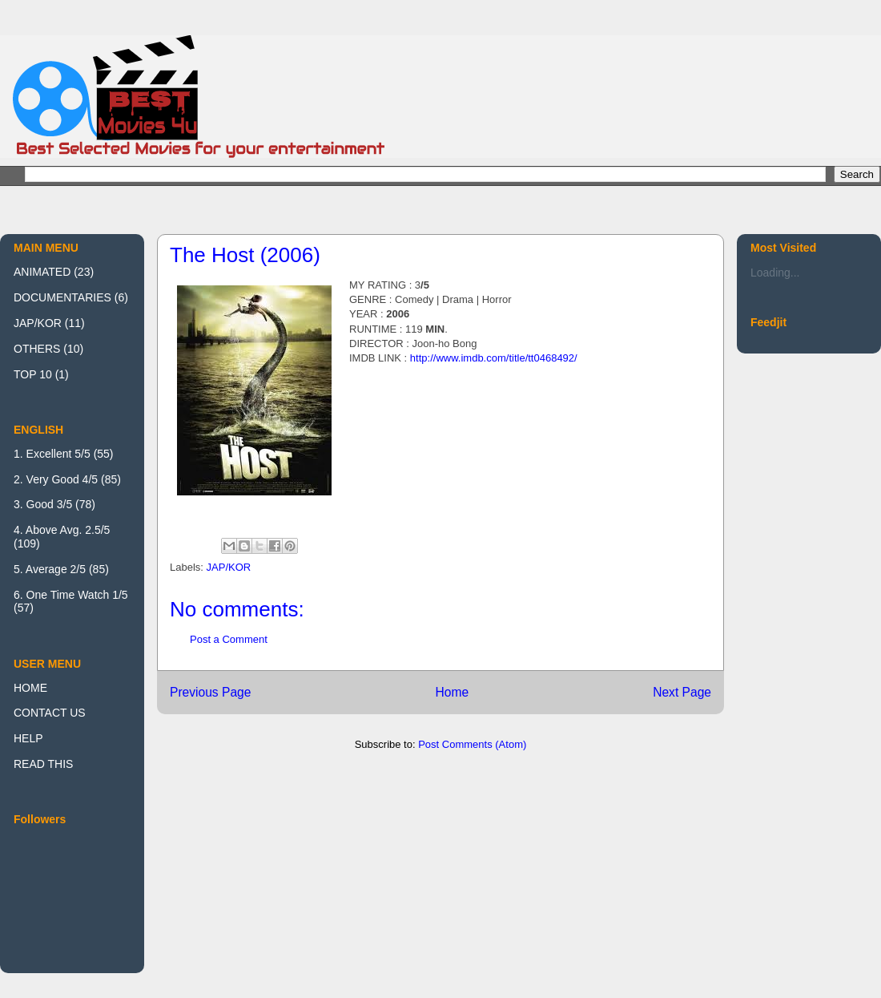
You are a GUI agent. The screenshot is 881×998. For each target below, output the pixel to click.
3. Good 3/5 (43, 504)
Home (452, 692)
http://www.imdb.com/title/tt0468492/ (493, 358)
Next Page (682, 692)
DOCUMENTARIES (62, 297)
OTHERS (37, 348)
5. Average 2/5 (50, 569)
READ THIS (43, 764)
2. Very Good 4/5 (56, 479)
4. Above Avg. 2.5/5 (62, 529)
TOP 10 (33, 374)
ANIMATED (42, 271)
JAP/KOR (229, 567)
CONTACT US (50, 712)
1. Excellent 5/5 (52, 453)
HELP (28, 738)
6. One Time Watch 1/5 (71, 594)
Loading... (775, 272)
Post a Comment (229, 639)
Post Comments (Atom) (472, 744)
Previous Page (210, 692)
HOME (30, 687)
